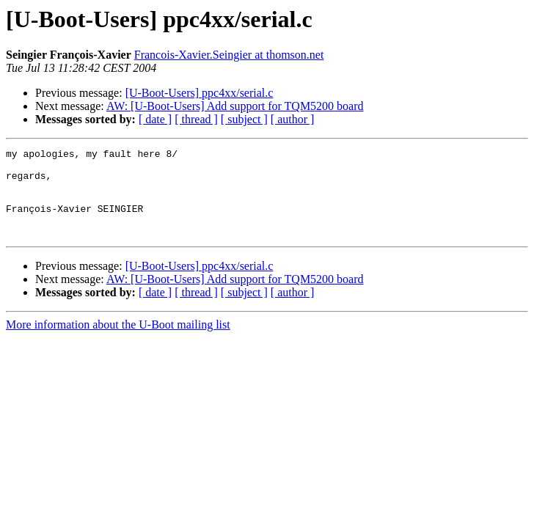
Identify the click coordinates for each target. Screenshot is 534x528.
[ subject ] (244, 119)
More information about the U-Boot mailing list (118, 342)
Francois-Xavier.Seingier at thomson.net (229, 54)
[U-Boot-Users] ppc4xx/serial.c (199, 93)
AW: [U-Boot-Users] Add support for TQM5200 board (235, 106)
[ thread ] (196, 119)
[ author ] (293, 119)
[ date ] (155, 119)
